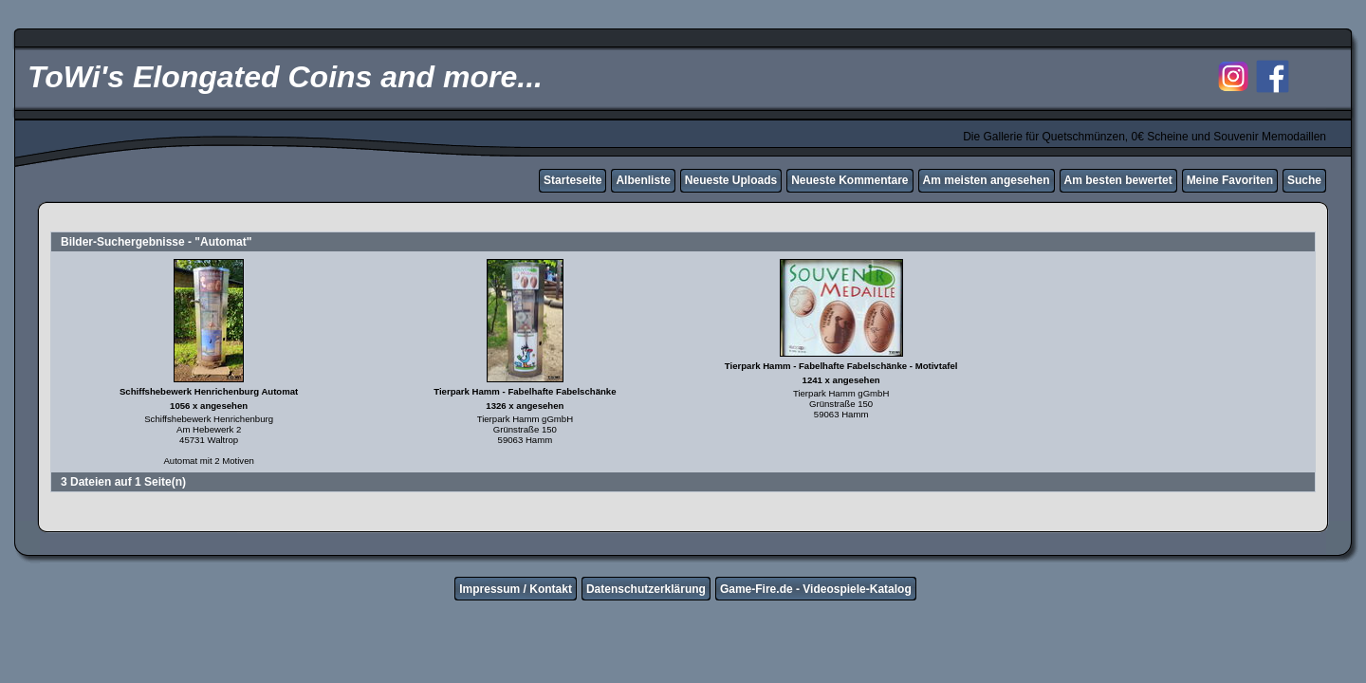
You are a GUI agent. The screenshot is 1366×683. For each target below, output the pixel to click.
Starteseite (572, 180)
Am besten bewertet (1118, 180)
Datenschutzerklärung (646, 589)
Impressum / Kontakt (515, 589)
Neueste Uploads (731, 180)
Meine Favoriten (1230, 180)
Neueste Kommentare (849, 180)
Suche (1304, 180)
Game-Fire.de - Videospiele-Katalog (816, 589)
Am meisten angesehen (986, 180)
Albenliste (643, 180)
